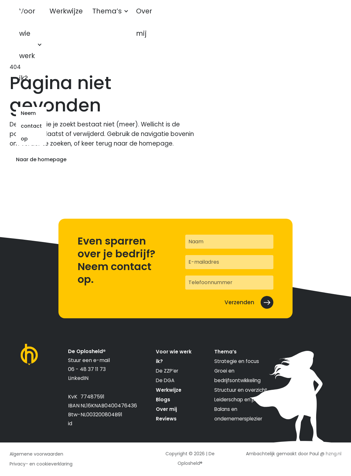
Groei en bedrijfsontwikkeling (237, 375)
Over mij (166, 409)
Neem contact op (307, 16)
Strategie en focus (236, 361)
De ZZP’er (167, 370)
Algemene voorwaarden (36, 454)
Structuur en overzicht (240, 390)
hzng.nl (333, 453)
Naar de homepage (41, 159)
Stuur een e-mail (89, 360)
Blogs (163, 399)
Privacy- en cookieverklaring (41, 464)
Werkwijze (95, 16)
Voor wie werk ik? (43, 16)
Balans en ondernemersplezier (238, 414)
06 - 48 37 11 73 (87, 369)
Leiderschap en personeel (245, 399)
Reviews (166, 418)
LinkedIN (78, 378)
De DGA (165, 380)
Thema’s (132, 16)
